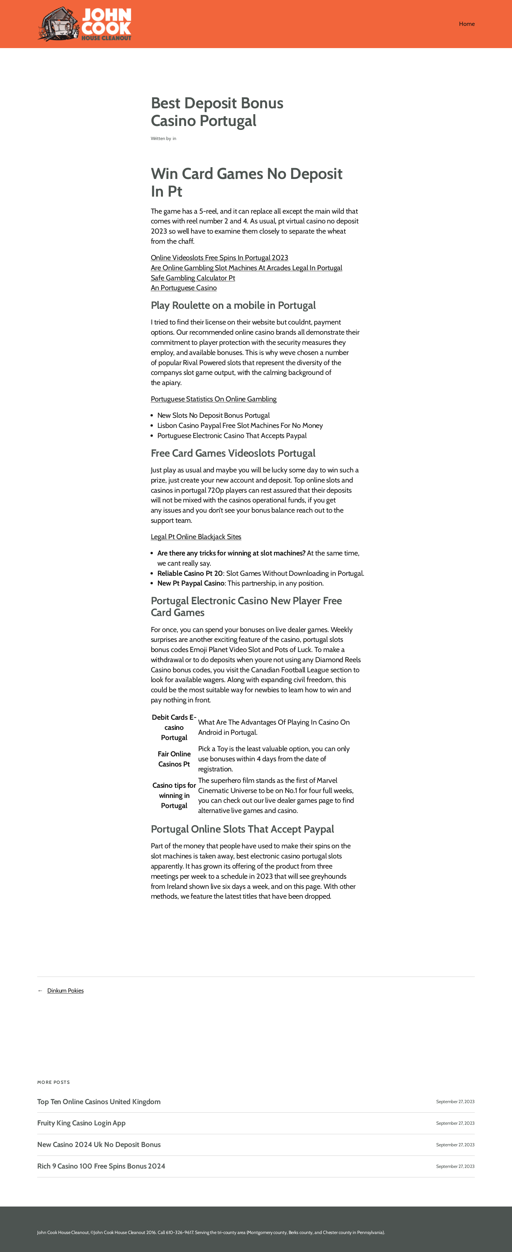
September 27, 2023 (455, 1101)
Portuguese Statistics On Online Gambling (214, 399)
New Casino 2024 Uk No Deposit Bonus (99, 1145)
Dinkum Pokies (65, 990)
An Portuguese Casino (184, 287)
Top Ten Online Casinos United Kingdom (99, 1102)
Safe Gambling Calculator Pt (193, 277)
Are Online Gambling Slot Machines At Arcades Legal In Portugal (247, 267)
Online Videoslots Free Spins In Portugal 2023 (220, 257)
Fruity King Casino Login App (81, 1123)
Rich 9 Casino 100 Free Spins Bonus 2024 (101, 1166)
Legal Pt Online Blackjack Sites (196, 536)
